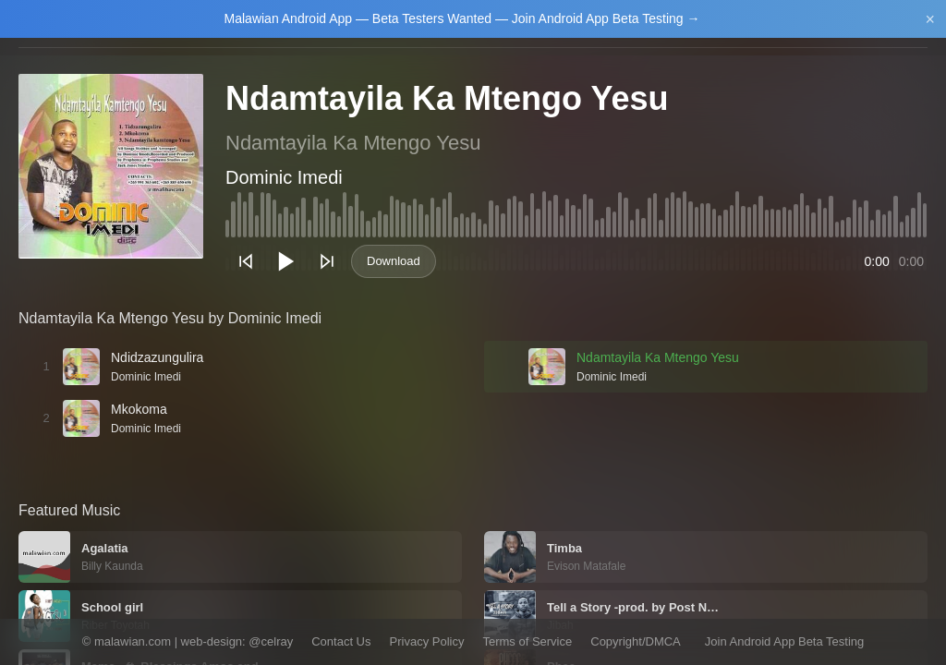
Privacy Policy (427, 641)
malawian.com (132, 641)
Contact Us (340, 641)
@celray (271, 641)
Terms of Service (527, 641)
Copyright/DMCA (635, 641)
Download (393, 261)
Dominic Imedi (284, 177)
